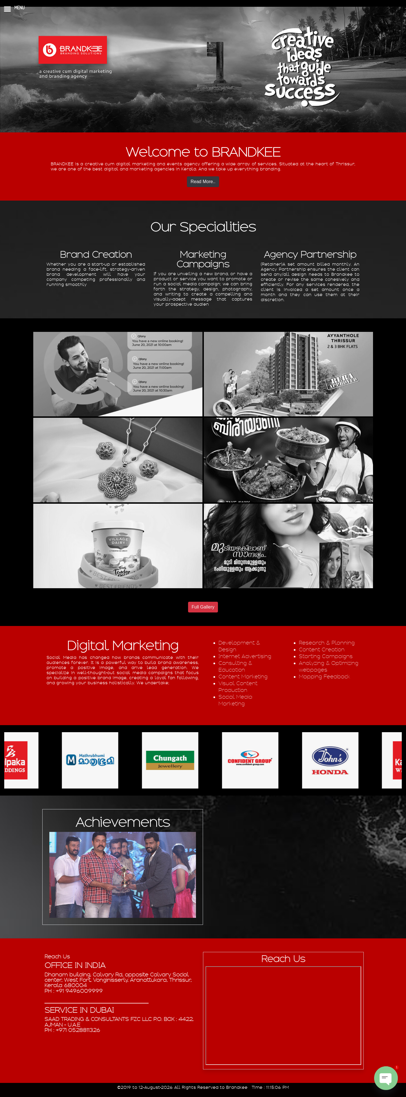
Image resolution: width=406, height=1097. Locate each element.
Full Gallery (203, 607)
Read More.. (203, 181)
